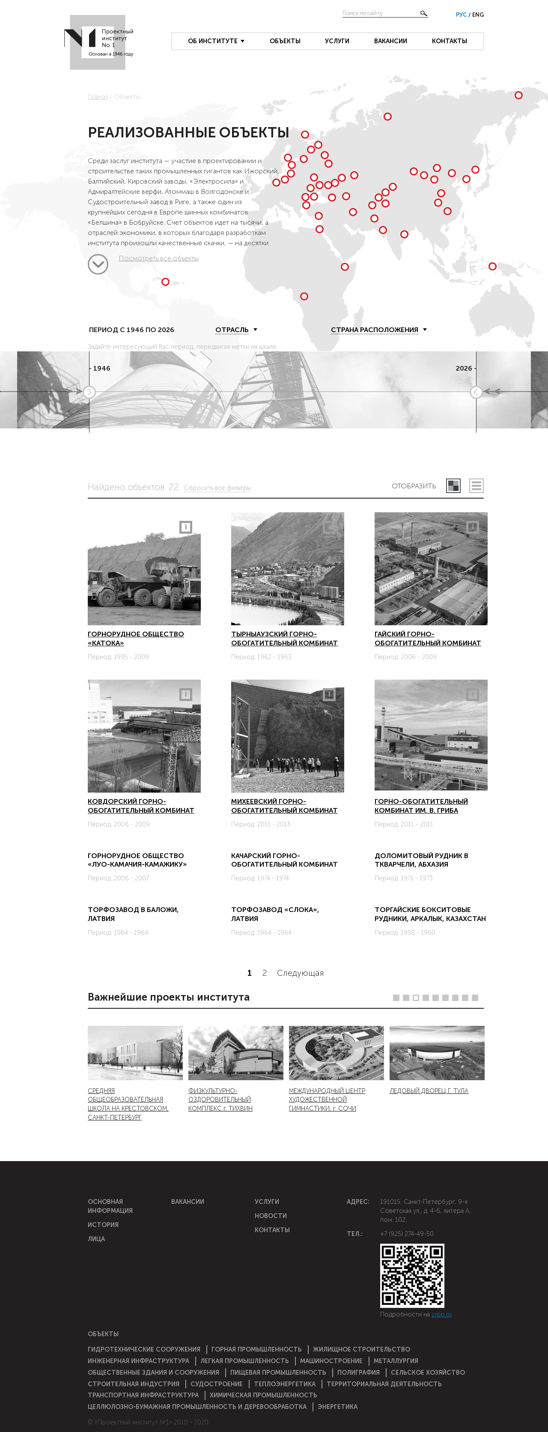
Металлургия (396, 1361)
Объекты (285, 41)
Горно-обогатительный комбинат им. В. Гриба (421, 805)
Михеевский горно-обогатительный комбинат (284, 805)
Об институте (213, 41)
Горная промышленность (256, 1349)
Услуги (337, 41)
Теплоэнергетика (285, 1384)
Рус (462, 15)
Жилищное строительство (361, 1349)
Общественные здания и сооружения (153, 1372)
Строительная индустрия (133, 1384)
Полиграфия (358, 1372)
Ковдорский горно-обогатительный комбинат (141, 805)
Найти (424, 13)
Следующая (300, 973)
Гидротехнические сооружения (144, 1349)
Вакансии (390, 41)
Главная (98, 97)
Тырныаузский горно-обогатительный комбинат (284, 638)
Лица (96, 1239)
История (103, 1225)
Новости (271, 1216)
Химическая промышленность (263, 1395)
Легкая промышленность (244, 1361)
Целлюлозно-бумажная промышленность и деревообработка (197, 1407)
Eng (478, 15)
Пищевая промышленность (278, 1372)
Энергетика (337, 1407)
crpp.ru (442, 1314)
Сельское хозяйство (428, 1372)
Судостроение (217, 1384)
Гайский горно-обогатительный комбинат (428, 638)
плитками (453, 485)
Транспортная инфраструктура (143, 1395)
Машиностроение (331, 1361)
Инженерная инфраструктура (138, 1361)
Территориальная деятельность (384, 1384)
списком (476, 485)
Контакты (449, 41)
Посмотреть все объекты (98, 266)
